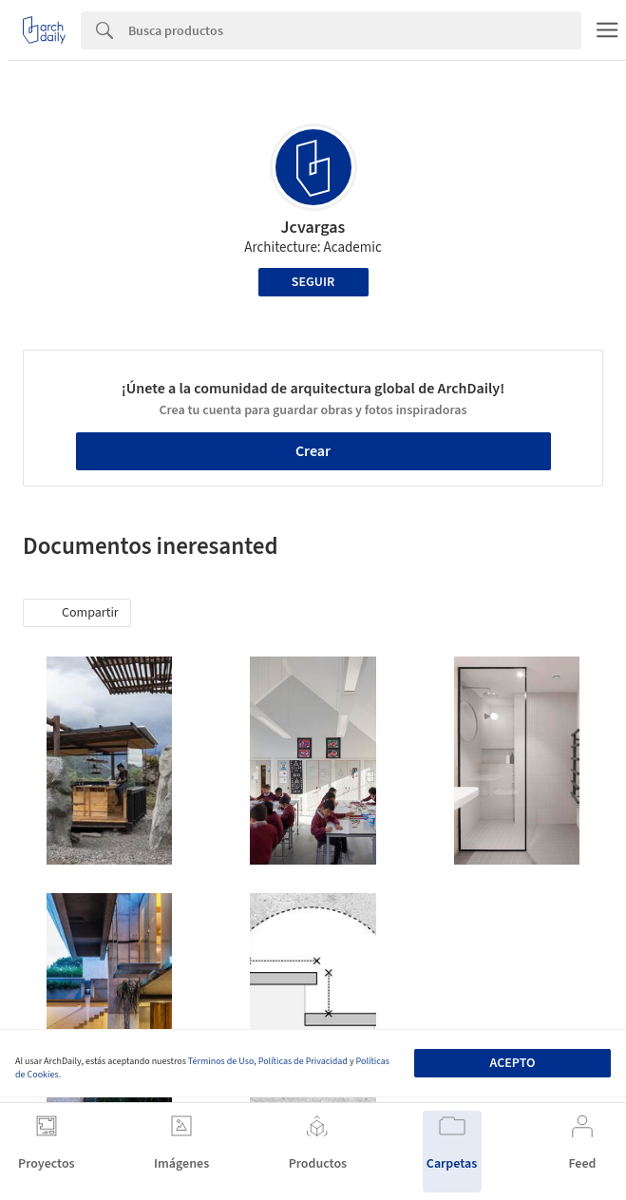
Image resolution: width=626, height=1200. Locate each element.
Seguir (313, 282)
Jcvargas (313, 227)
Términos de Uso (221, 1061)
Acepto (513, 1063)
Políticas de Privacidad (303, 1061)
